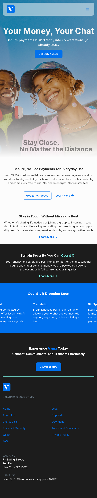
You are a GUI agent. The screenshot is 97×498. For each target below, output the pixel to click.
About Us (9, 415)
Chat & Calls (10, 421)
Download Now (48, 366)
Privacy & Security (14, 428)
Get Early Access (48, 54)
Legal (55, 408)
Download (58, 421)
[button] (88, 9)
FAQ (5, 441)
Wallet (6, 434)
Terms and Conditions (65, 428)
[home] (10, 9)
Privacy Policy (60, 434)
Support (57, 415)
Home (6, 408)
